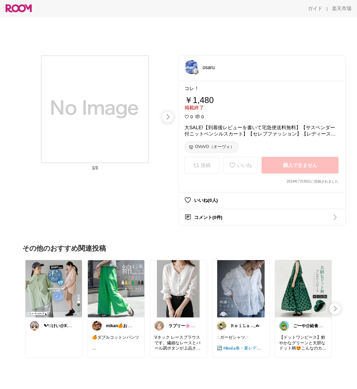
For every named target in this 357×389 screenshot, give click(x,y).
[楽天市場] (341, 8)
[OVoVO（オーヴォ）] (211, 147)
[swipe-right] (167, 117)
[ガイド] (315, 8)
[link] (53, 288)
